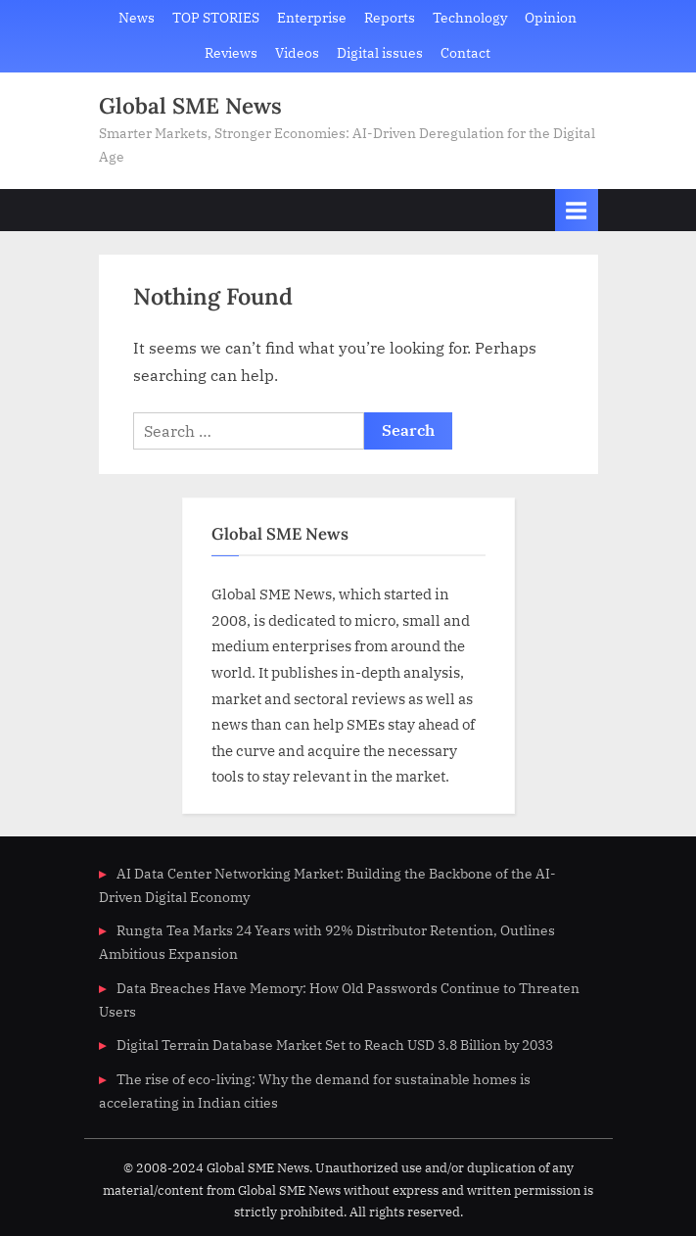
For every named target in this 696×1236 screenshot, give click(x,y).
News (136, 17)
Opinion (551, 17)
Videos (297, 53)
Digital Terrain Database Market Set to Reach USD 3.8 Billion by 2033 (334, 1045)
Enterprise (312, 17)
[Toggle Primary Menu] (576, 210)
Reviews (231, 53)
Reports (389, 17)
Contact (465, 53)
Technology (470, 17)
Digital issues (380, 53)
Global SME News (190, 105)
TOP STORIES (215, 17)
